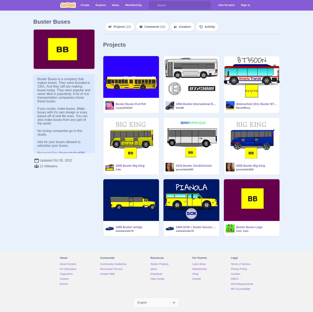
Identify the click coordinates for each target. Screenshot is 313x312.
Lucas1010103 (124, 107)
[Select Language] (156, 302)
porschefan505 (184, 169)
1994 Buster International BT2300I (196, 104)
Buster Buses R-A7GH (131, 104)
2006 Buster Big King (250, 165)
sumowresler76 (124, 231)
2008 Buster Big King (130, 165)
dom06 (180, 107)
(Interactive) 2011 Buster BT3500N (256, 104)
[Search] (153, 5)
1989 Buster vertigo (129, 227)
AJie (118, 169)
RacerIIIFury (243, 107)
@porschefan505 (71, 153)
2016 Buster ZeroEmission (194, 165)
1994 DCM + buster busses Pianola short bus (196, 227)
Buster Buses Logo (249, 227)
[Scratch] (68, 5)
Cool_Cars (242, 231)
